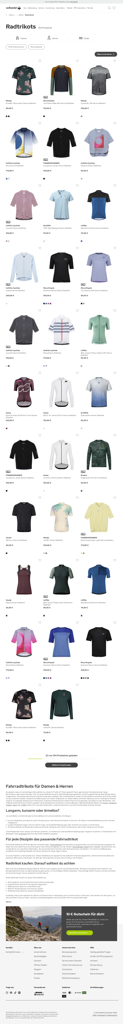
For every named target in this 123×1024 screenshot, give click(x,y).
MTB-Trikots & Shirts (16, 47)
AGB (94, 1015)
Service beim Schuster (72, 960)
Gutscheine (67, 969)
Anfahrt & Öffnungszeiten (101, 956)
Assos (14, 805)
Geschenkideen (69, 973)
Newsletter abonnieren (78, 933)
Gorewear (112, 803)
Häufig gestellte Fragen (100, 952)
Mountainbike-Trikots (81, 847)
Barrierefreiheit (97, 973)
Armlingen (23, 834)
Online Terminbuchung (72, 965)
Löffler (24, 805)
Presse (37, 978)
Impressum (102, 1015)
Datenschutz (112, 1015)
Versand (93, 960)
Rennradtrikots (36, 47)
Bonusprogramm (69, 952)
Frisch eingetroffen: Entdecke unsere (57, 2)
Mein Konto (67, 956)
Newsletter (39, 973)
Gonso (105, 803)
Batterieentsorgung (70, 978)
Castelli (9, 805)
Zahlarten (94, 969)
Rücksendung (96, 965)
